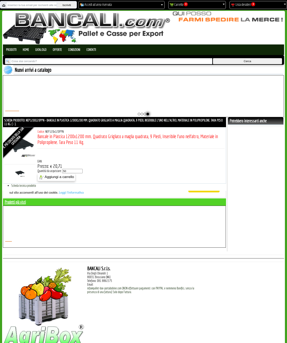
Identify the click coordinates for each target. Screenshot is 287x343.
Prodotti (11, 50)
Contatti (91, 50)
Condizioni (74, 50)
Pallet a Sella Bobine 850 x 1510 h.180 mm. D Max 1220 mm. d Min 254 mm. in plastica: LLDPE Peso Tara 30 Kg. (126, 101)
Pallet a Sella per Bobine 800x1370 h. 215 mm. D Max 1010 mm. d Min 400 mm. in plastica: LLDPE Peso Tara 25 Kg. (92, 101)
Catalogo (40, 50)
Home (26, 50)
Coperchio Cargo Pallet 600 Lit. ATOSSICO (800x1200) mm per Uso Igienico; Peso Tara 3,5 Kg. (227, 99)
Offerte (57, 50)
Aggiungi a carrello (56, 177)
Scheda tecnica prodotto (23, 185)
